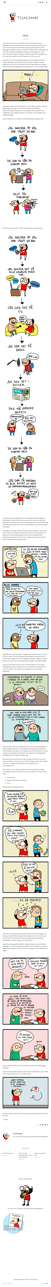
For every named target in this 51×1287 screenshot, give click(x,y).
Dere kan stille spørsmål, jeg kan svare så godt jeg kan (25, 1155)
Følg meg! (35, 1279)
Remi (47, 1283)
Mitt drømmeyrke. (8, 1153)
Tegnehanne (18, 1133)
